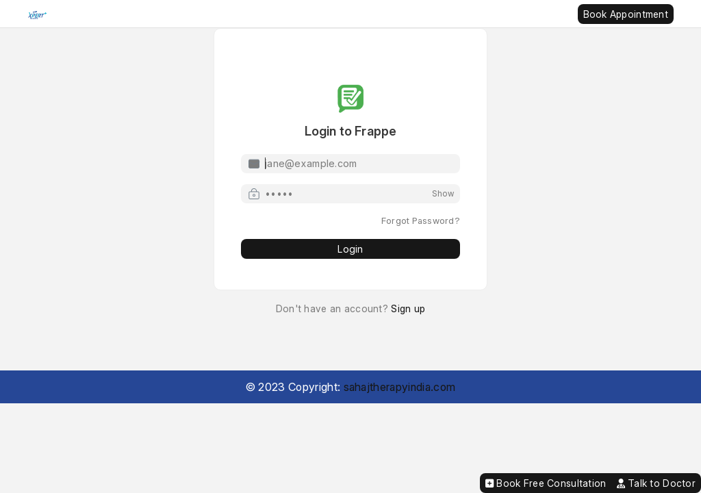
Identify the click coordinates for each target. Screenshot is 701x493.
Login (350, 249)
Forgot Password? (420, 220)
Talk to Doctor (656, 483)
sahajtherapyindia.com (400, 387)
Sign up (408, 308)
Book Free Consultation (546, 483)
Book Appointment (625, 14)
